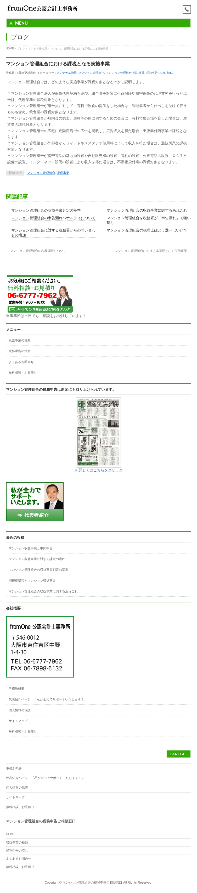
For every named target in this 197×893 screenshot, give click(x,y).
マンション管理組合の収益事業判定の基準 (46, 210)
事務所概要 (16, 688)
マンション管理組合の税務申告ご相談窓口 (92, 882)
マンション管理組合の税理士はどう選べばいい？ (146, 230)
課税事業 (63, 173)
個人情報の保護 (20, 710)
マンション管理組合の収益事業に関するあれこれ (146, 210)
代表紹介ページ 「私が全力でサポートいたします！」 (48, 699)
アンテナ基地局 (67, 72)
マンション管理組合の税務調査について (36, 251)
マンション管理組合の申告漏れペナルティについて (53, 218)
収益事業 (139, 72)
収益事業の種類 (20, 340)
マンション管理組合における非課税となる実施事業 (153, 251)
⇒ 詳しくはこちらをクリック (98, 470)
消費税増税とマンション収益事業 (32, 581)
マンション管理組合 (119, 72)
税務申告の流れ (20, 351)
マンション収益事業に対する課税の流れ (37, 559)
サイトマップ (18, 721)
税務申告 (152, 72)
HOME (11, 834)
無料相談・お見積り (23, 373)
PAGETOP (178, 753)
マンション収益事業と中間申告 (31, 548)
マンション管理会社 (91, 72)
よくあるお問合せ (21, 362)
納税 (170, 72)
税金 (162, 72)
